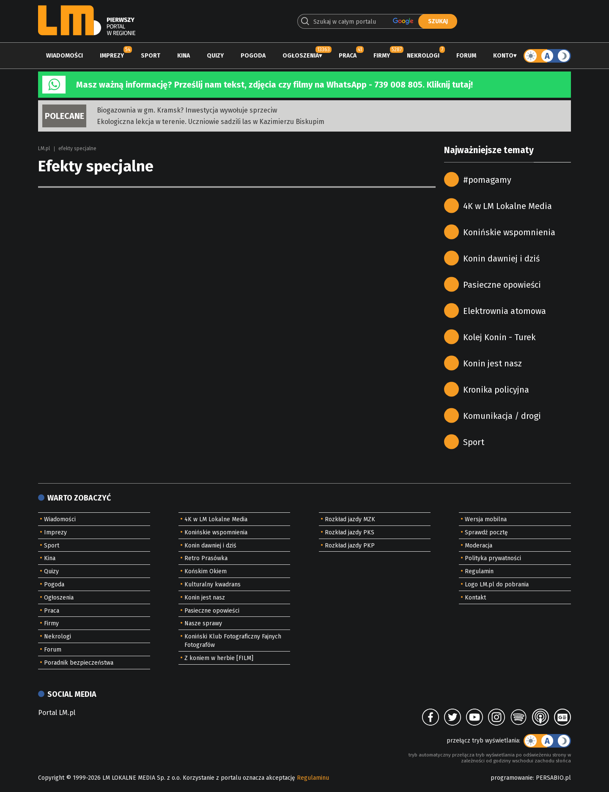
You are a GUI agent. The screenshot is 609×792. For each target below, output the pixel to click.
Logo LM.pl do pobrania (497, 584)
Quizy (215, 55)
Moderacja (478, 545)
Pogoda (253, 55)
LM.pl (44, 148)
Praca (348, 55)
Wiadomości (64, 55)
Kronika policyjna (496, 390)
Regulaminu (313, 777)
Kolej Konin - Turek (499, 337)
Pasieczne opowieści (502, 285)
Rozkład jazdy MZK (350, 519)
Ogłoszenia (301, 55)
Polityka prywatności (493, 558)
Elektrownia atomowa (504, 311)
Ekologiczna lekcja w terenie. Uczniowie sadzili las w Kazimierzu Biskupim (210, 122)
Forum (466, 55)
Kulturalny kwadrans (212, 584)
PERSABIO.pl (553, 777)
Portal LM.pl (56, 713)
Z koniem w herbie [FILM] (218, 658)
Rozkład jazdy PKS (349, 532)
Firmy (381, 55)
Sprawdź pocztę (486, 532)
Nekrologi (423, 55)
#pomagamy (487, 180)
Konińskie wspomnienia (509, 232)
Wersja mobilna (486, 519)
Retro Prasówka (206, 558)
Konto (503, 55)
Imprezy (112, 55)
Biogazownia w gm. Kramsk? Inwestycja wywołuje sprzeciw (187, 110)
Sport (150, 55)
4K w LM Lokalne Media (507, 206)
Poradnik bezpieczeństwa (78, 662)
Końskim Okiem (205, 571)
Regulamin (479, 571)
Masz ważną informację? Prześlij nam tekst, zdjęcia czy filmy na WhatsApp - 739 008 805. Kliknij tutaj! (274, 85)
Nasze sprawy (203, 623)
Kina (183, 55)
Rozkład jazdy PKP (350, 545)
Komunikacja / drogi (502, 416)
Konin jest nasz (492, 363)
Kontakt (475, 597)
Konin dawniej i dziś (501, 258)
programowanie (512, 777)
